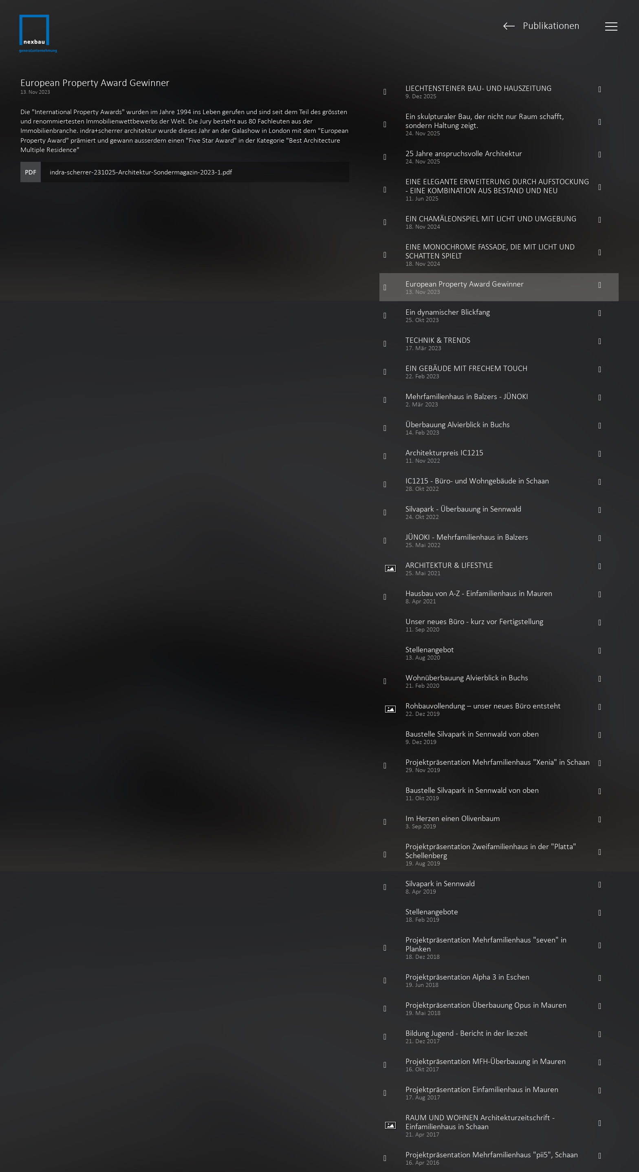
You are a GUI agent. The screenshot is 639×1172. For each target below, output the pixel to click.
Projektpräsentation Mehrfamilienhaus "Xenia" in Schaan (497, 761)
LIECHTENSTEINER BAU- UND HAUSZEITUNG (478, 88)
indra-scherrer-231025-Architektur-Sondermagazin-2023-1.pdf (141, 172)
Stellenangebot (429, 649)
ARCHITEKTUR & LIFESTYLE (449, 565)
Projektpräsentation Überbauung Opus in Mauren (485, 1004)
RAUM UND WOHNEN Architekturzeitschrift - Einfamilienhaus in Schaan (480, 1122)
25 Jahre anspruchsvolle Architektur (463, 153)
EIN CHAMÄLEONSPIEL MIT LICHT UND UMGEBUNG (491, 218)
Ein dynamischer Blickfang (447, 311)
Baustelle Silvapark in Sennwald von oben (472, 733)
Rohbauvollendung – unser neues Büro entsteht (483, 705)
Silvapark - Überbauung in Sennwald (463, 508)
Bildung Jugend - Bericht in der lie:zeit (466, 1033)
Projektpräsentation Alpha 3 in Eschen (467, 976)
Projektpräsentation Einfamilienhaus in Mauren (481, 1089)
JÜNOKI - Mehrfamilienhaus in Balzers (466, 536)
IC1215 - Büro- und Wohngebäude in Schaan (477, 480)
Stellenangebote (431, 911)
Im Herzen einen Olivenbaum (452, 818)
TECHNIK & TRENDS (437, 339)
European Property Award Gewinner (464, 283)
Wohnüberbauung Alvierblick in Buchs (466, 677)
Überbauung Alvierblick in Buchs (457, 424)
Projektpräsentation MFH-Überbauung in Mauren (485, 1061)
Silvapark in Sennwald (440, 883)
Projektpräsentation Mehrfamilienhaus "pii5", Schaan (491, 1154)
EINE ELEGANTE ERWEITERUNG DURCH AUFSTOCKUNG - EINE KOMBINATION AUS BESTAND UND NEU (497, 186)
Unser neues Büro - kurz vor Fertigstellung (474, 621)
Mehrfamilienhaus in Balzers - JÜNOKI (466, 396)
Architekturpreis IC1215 (444, 452)
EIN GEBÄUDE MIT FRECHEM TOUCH (466, 368)
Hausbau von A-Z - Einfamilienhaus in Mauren (478, 593)
